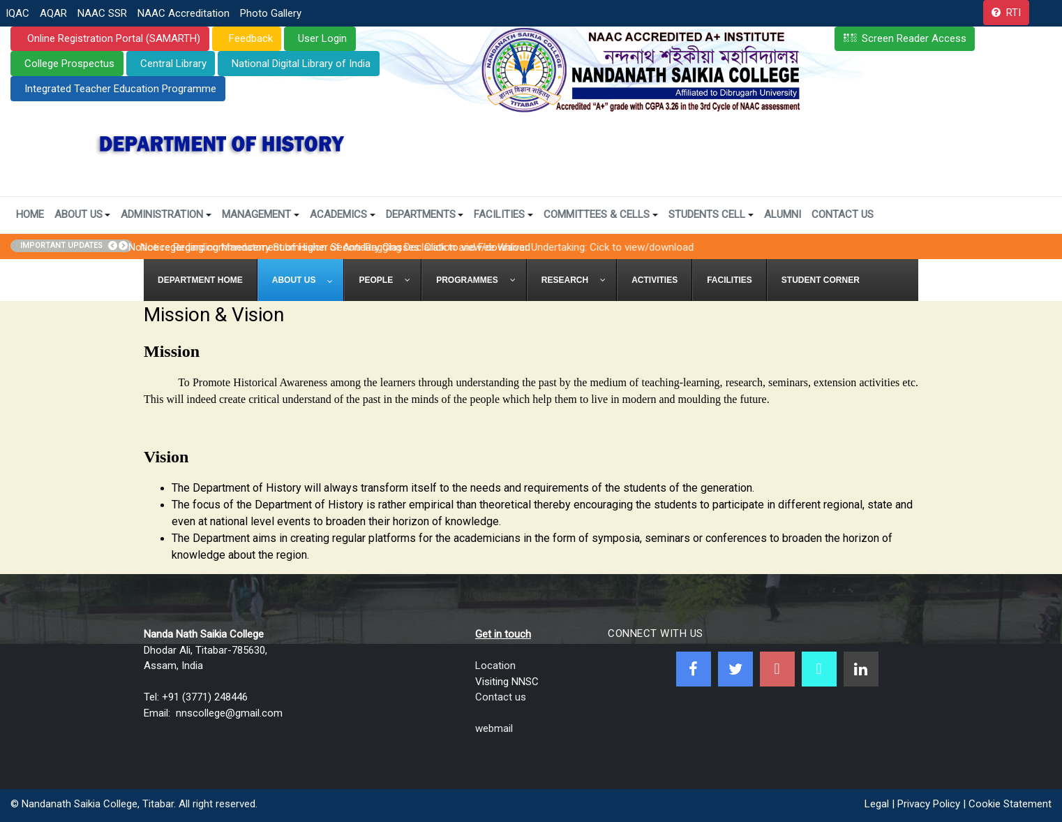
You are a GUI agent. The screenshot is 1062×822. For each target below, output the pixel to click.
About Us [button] (82, 214)
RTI (1013, 12)
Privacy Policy (928, 804)
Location (495, 665)
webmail (494, 728)
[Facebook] (693, 669)
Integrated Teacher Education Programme (120, 88)
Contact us (500, 697)
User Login (322, 38)
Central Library (173, 63)
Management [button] (260, 214)
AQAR (53, 13)
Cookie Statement (1010, 804)
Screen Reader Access (914, 38)
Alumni (782, 214)
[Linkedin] (861, 669)
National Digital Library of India (301, 63)
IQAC (17, 13)
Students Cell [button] (711, 214)
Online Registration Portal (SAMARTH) (112, 38)
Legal (877, 804)
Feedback (249, 38)
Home (30, 214)
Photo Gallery (270, 13)
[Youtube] (777, 669)
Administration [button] (166, 214)
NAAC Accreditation (183, 13)
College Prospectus (69, 63)
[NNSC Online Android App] (819, 669)
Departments (425, 214)
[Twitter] (735, 669)
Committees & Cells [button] (601, 214)
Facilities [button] (503, 214)
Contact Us (843, 214)
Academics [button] (342, 214)
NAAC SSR (102, 13)
